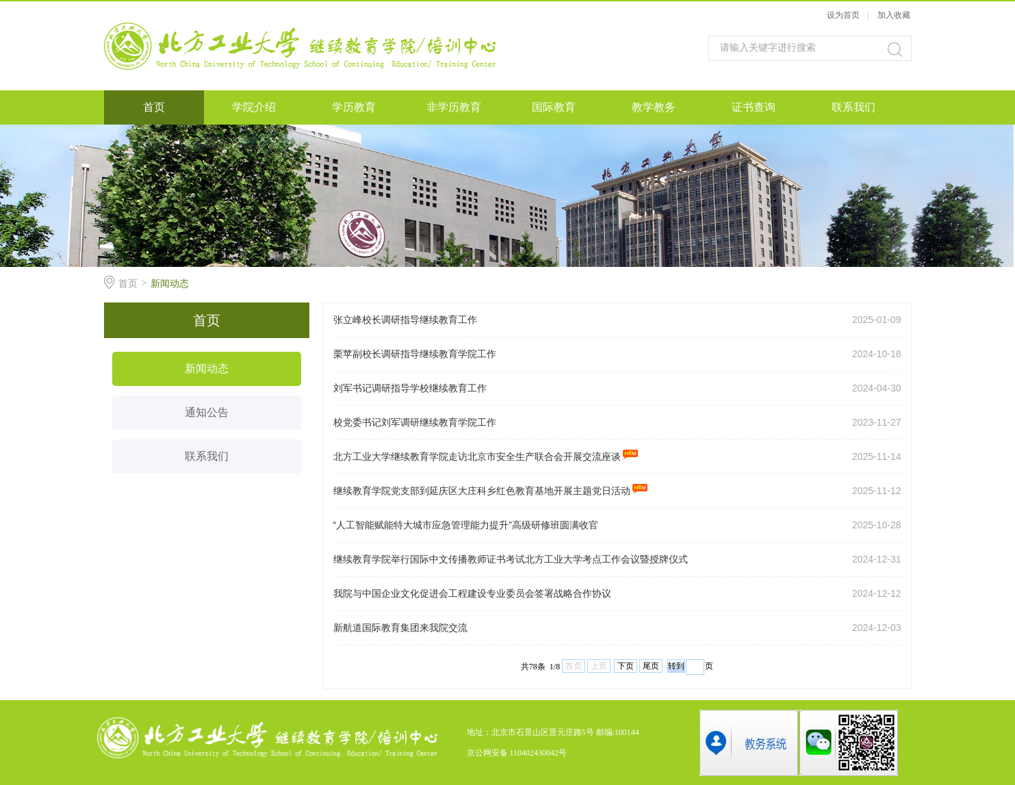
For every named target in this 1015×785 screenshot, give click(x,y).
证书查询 (753, 107)
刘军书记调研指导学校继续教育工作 (410, 388)
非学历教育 (453, 107)
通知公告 (207, 412)
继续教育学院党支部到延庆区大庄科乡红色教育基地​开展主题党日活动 (490, 490)
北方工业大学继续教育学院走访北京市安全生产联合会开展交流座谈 (486, 456)
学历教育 (354, 107)
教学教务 (654, 107)
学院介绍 (254, 107)
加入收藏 (893, 15)
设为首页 (843, 15)
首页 (154, 107)
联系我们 (853, 107)
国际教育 (554, 107)
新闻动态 (170, 283)
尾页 (651, 666)
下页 (625, 666)
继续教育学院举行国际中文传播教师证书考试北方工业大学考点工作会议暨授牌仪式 (510, 559)
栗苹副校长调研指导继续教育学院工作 (414, 353)
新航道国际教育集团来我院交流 (400, 627)
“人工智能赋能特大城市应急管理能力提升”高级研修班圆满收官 (465, 524)
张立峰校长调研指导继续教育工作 (405, 319)
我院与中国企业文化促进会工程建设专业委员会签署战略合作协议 (472, 593)
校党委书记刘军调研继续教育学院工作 (414, 422)
